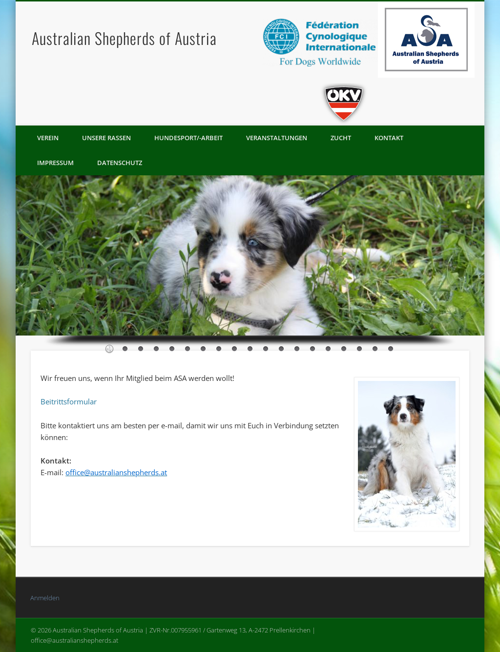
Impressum (55, 162)
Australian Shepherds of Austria (124, 37)
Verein (48, 137)
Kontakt (389, 137)
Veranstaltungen (276, 137)
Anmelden (45, 597)
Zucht (341, 137)
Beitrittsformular (69, 401)
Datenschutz (119, 162)
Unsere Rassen (106, 137)
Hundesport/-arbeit (188, 137)
